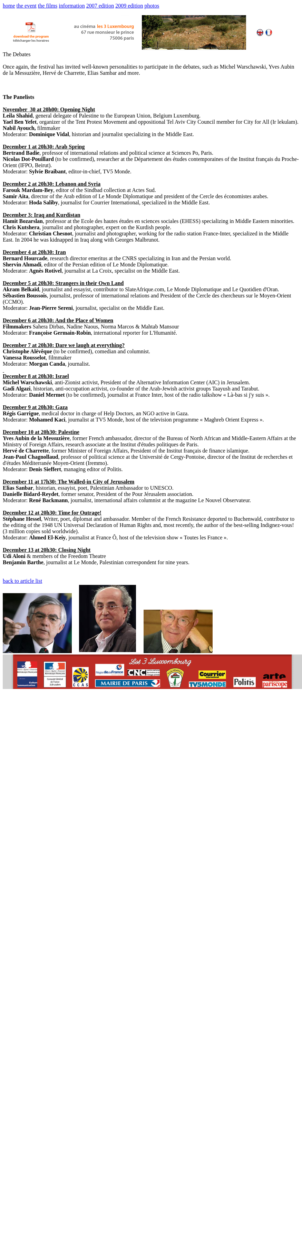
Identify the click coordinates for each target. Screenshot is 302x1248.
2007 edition (100, 6)
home (9, 6)
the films (47, 6)
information (72, 6)
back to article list (22, 581)
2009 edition (129, 6)
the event (27, 6)
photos (152, 6)
